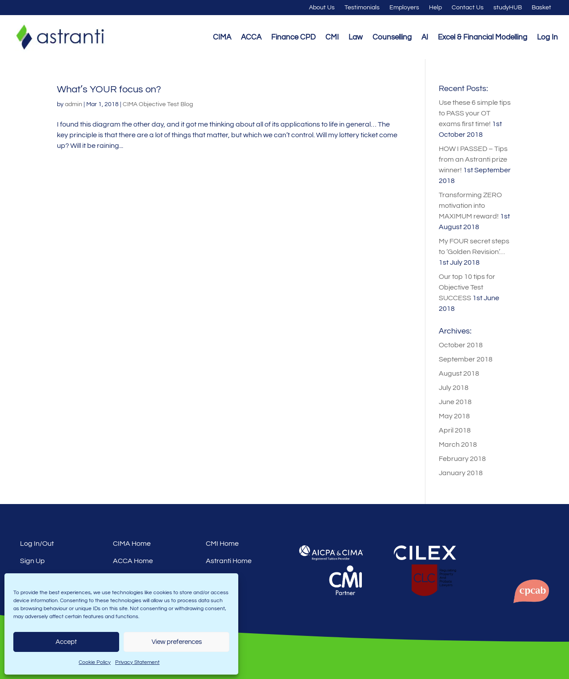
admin (73, 104)
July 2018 (454, 387)
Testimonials (362, 7)
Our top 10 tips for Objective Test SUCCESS (467, 287)
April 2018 (455, 430)
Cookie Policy (95, 662)
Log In (547, 37)
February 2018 (462, 458)
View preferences (177, 642)
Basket (541, 7)
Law (356, 37)
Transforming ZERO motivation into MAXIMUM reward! (470, 205)
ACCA (251, 37)
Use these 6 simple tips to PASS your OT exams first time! (475, 113)
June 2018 (455, 401)
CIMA (222, 37)
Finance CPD (293, 37)
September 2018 (466, 359)
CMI (332, 37)
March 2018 (458, 444)
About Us (322, 7)
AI (424, 37)
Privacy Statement (137, 662)
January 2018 (461, 472)
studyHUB (507, 7)
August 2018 (459, 373)
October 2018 (461, 345)
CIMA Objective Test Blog (158, 104)
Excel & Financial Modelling (482, 37)
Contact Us (468, 7)
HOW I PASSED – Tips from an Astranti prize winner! (473, 159)
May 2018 (454, 416)
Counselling (392, 37)
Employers (404, 7)
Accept (66, 642)
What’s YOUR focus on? (109, 89)
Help (435, 7)
